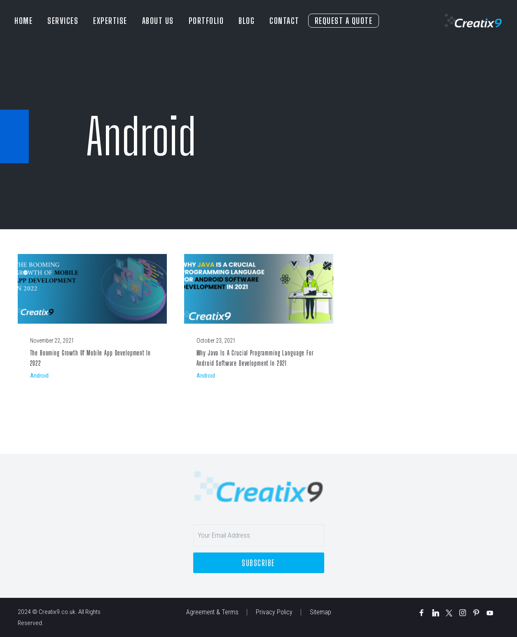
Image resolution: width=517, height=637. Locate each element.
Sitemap (320, 612)
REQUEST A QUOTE (344, 21)
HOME (23, 21)
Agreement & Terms (212, 612)
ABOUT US (158, 21)
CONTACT (284, 21)
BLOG (247, 21)
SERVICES (62, 21)
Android (39, 375)
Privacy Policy (274, 612)
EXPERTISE (110, 21)
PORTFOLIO (206, 21)
